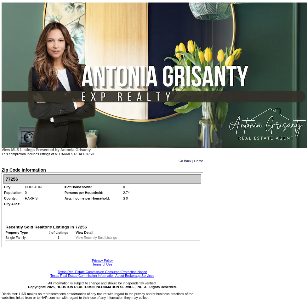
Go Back (185, 161)
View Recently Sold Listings (96, 237)
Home (198, 161)
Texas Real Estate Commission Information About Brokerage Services (102, 275)
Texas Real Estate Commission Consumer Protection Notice (102, 272)
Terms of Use (102, 264)
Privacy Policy (102, 260)
